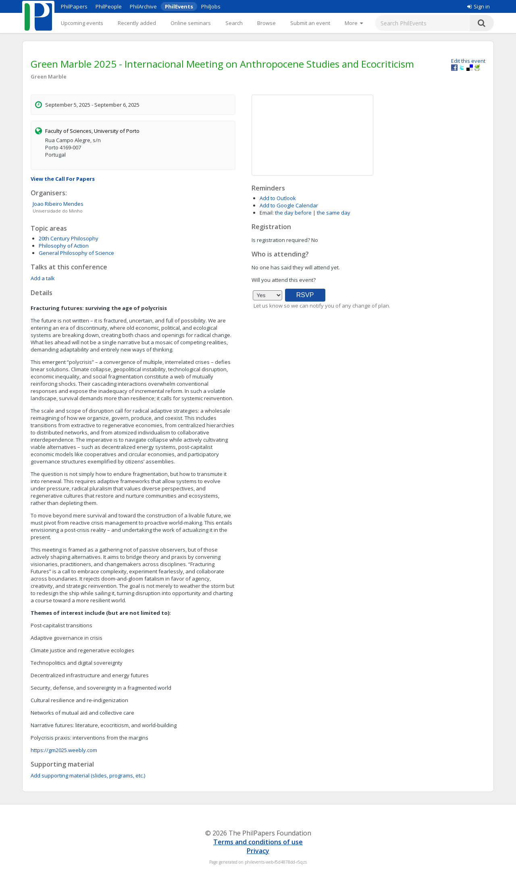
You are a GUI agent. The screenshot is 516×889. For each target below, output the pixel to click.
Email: (267, 212)
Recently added (137, 23)
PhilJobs (211, 6)
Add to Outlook (278, 198)
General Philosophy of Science (76, 252)
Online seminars (191, 23)
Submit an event (310, 23)
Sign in (478, 6)
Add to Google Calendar (289, 205)
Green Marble (49, 76)
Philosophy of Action (64, 245)
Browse (266, 23)
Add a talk (43, 278)
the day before (293, 212)
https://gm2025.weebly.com (64, 750)
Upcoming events (82, 23)
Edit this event (468, 60)
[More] (353, 23)
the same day (333, 212)
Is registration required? (281, 240)
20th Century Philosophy (68, 238)
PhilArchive (143, 6)
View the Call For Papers (63, 178)
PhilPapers (74, 6)
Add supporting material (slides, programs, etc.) (88, 775)
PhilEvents (179, 6)
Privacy (258, 850)
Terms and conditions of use (258, 841)
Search (234, 23)
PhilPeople (109, 6)
